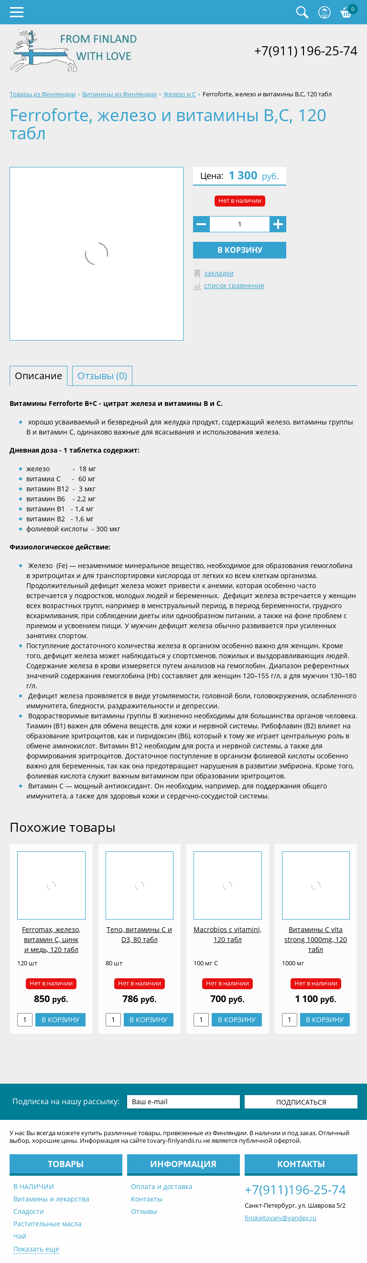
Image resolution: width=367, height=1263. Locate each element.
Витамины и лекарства (51, 1198)
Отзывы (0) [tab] (102, 375)
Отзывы (144, 1211)
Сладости (28, 1211)
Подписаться (301, 1102)
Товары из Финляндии (43, 94)
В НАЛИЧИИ (33, 1186)
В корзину (239, 250)
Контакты (146, 1198)
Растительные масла (47, 1223)
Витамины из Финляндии (119, 94)
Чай (19, 1236)
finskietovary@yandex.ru (280, 1218)
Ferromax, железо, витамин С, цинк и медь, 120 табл (51, 939)
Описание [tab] (38, 375)
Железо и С (179, 94)
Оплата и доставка (162, 1186)
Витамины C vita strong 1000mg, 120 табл (315, 939)
